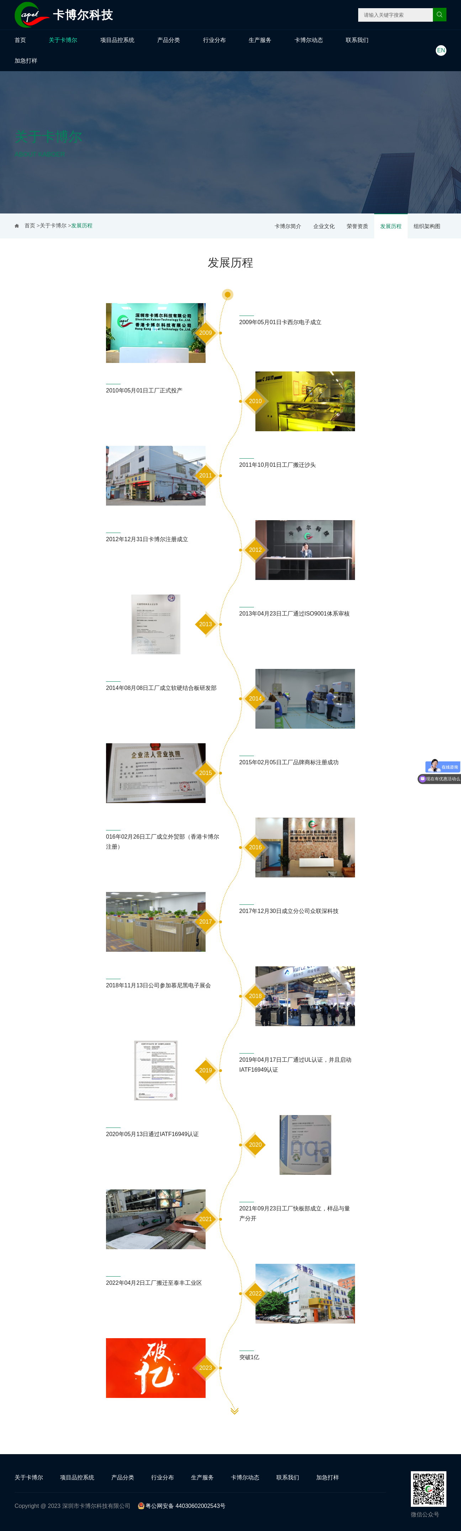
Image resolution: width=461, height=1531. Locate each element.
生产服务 (260, 40)
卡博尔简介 (288, 226)
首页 (20, 40)
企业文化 (324, 226)
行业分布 (214, 40)
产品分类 (168, 40)
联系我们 (357, 40)
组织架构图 (427, 226)
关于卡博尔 (63, 40)
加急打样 (26, 61)
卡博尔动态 (309, 40)
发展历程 (391, 226)
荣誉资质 (357, 226)
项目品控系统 (117, 40)
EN (441, 50)
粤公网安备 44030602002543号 (182, 1506)
